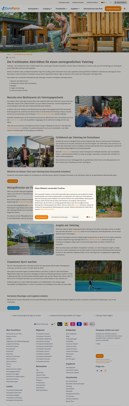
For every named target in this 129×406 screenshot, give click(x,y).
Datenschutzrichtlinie (47, 209)
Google (77, 205)
